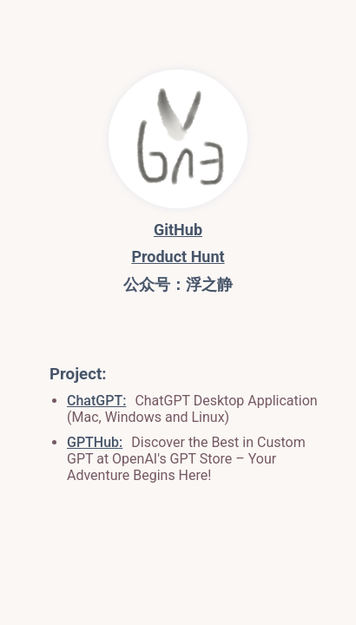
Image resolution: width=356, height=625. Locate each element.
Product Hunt (177, 256)
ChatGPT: (96, 400)
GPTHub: (94, 442)
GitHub (178, 229)
